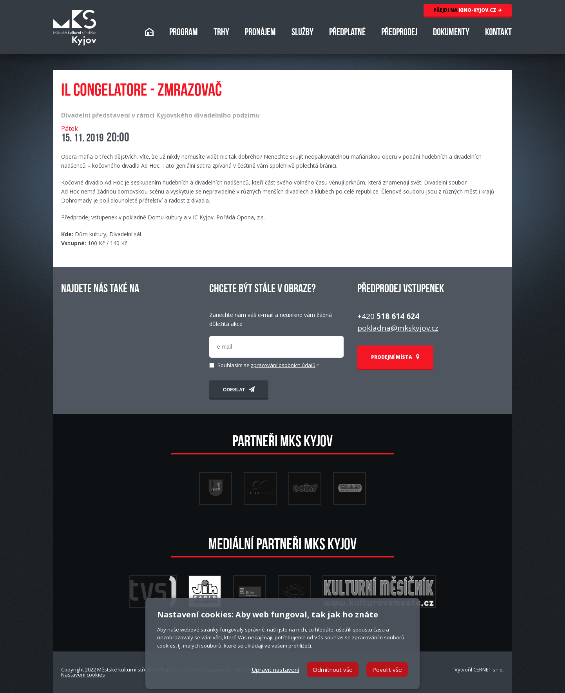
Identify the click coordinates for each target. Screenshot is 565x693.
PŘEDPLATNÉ (347, 33)
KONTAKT (498, 33)
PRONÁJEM (260, 33)
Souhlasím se (268, 365)
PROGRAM (183, 33)
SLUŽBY (302, 33)
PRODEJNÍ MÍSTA (395, 357)
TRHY (221, 33)
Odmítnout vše (333, 669)
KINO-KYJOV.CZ (467, 10)
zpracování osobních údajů (283, 365)
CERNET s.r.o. (488, 669)
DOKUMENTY (451, 33)
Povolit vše (387, 669)
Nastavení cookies (83, 674)
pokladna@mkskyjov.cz (397, 328)
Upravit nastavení (275, 669)
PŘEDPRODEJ (399, 33)
